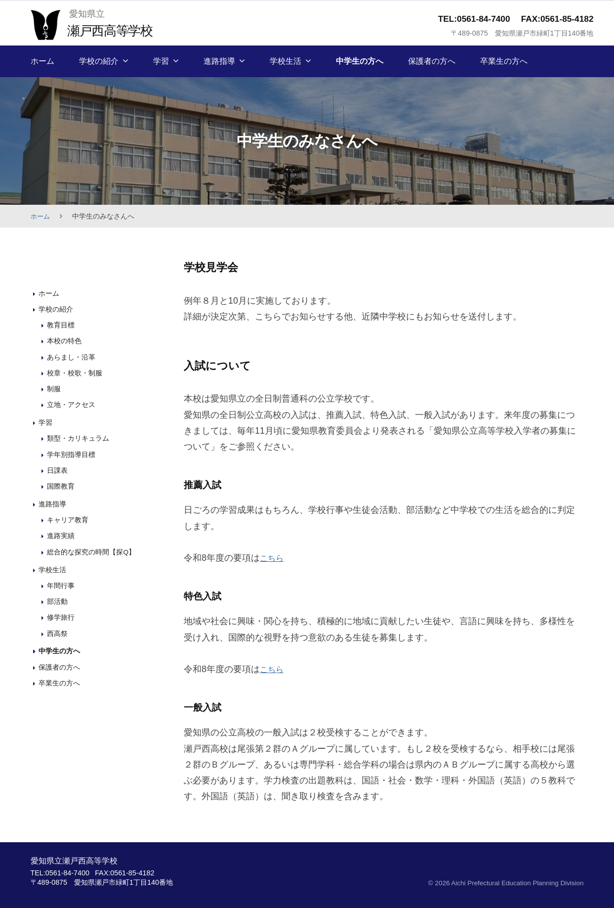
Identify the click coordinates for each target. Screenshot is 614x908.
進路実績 (62, 535)
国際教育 (62, 486)
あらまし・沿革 (73, 356)
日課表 (58, 470)
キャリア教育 (69, 519)
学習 (161, 61)
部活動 (58, 601)
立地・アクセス (73, 404)
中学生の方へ (359, 61)
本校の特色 (65, 340)
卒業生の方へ (504, 61)
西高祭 (58, 633)
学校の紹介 (99, 61)
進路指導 (219, 61)
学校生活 (285, 61)
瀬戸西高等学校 (115, 30)
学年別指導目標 (73, 454)
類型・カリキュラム (80, 438)
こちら (273, 558)
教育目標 (62, 324)
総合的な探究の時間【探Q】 (94, 551)
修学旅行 (62, 617)
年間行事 (62, 585)
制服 (54, 388)
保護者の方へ (431, 61)
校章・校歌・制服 (76, 372)
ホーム (42, 61)
